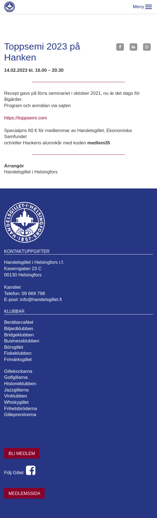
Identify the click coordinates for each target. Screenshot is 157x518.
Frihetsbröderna (20, 408)
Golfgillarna (16, 377)
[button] (148, 6)
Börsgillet (13, 347)
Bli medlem (21, 453)
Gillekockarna (18, 371)
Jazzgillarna (16, 390)
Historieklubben (20, 383)
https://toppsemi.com (25, 118)
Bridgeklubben (19, 334)
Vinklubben (15, 396)
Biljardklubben (18, 328)
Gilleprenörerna (20, 414)
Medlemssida (24, 493)
